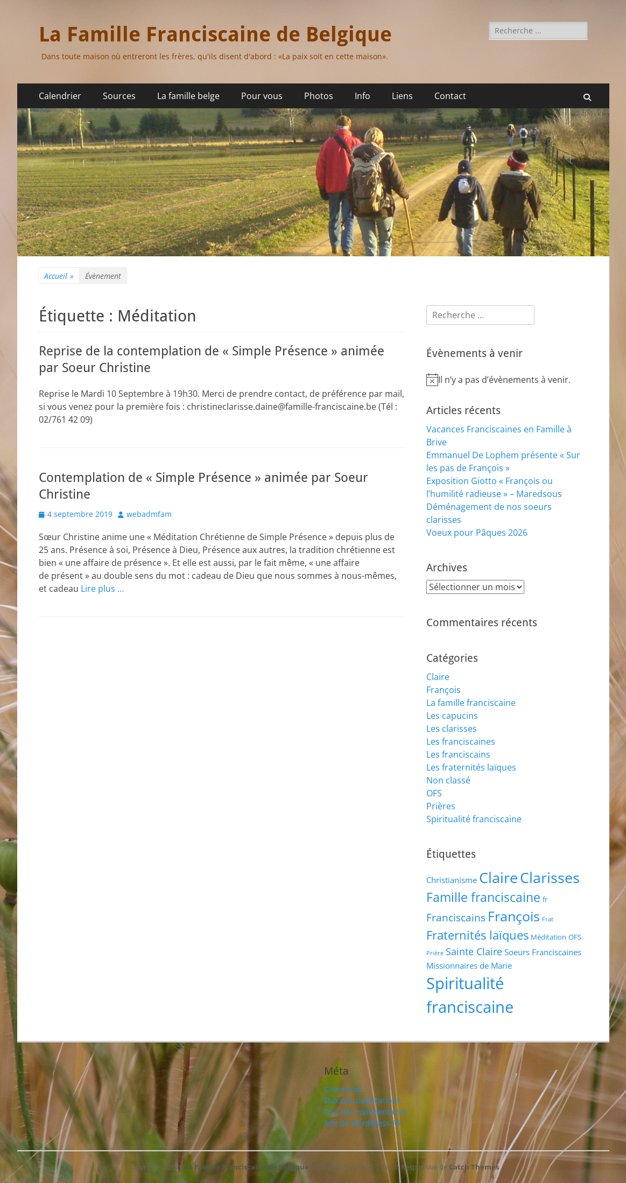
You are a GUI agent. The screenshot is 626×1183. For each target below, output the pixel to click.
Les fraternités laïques (471, 767)
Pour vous (262, 96)
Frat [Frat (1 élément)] (547, 919)
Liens (402, 96)
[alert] (507, 379)
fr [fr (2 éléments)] (545, 899)
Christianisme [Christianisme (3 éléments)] (451, 879)
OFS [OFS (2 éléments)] (574, 937)
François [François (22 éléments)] (514, 916)
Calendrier (60, 96)
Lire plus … (102, 588)
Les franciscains (458, 754)
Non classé (448, 780)
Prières (440, 806)
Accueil (59, 276)
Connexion (343, 1089)
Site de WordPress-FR (362, 1123)
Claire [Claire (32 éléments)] (498, 877)
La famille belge (188, 96)
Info (362, 96)
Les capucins (452, 716)
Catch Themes (474, 1167)
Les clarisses (451, 728)
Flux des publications (362, 1100)
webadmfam (149, 514)
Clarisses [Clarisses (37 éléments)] (550, 877)
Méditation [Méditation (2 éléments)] (548, 937)
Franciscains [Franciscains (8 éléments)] (456, 917)
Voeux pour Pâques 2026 (476, 532)
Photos (318, 96)
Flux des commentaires (365, 1112)
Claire (437, 677)
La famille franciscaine (471, 703)
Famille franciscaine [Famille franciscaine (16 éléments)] (483, 897)
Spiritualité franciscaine (474, 819)
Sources (119, 96)
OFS (434, 793)
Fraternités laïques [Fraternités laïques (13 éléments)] (477, 935)
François (443, 690)
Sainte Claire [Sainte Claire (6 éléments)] (474, 951)
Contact (450, 96)
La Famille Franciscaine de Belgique (215, 34)
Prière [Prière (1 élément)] (435, 953)
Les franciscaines (460, 741)
